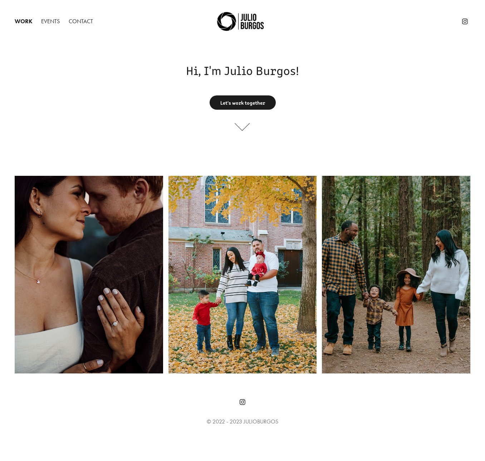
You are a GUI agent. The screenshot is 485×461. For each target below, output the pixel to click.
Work (24, 21)
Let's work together (242, 102)
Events (50, 21)
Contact (81, 21)
